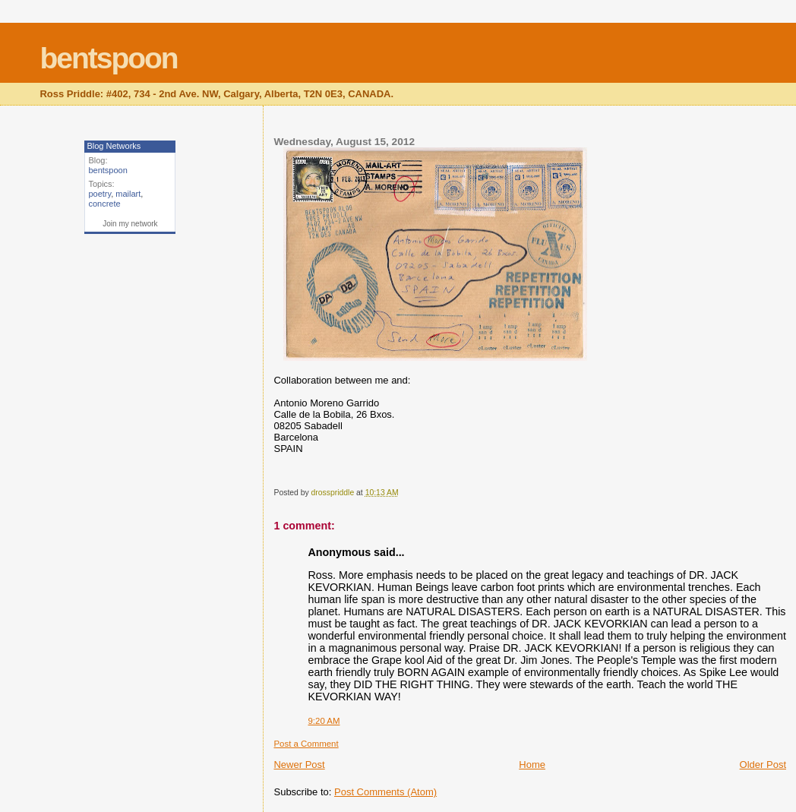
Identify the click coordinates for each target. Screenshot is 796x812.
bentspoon (108, 58)
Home (532, 764)
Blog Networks (114, 145)
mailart (128, 193)
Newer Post (298, 764)
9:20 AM (324, 720)
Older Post (763, 764)
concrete (104, 203)
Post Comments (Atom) (385, 792)
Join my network (130, 224)
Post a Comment (305, 743)
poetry (99, 193)
